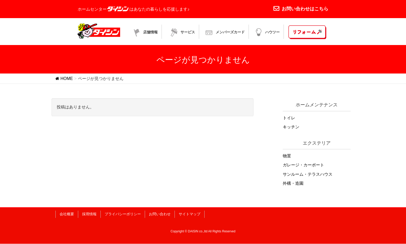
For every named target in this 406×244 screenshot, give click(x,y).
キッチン (291, 127)
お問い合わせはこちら (300, 8)
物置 (287, 156)
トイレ (289, 118)
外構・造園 (293, 183)
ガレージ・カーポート (303, 165)
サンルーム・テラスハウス (307, 174)
